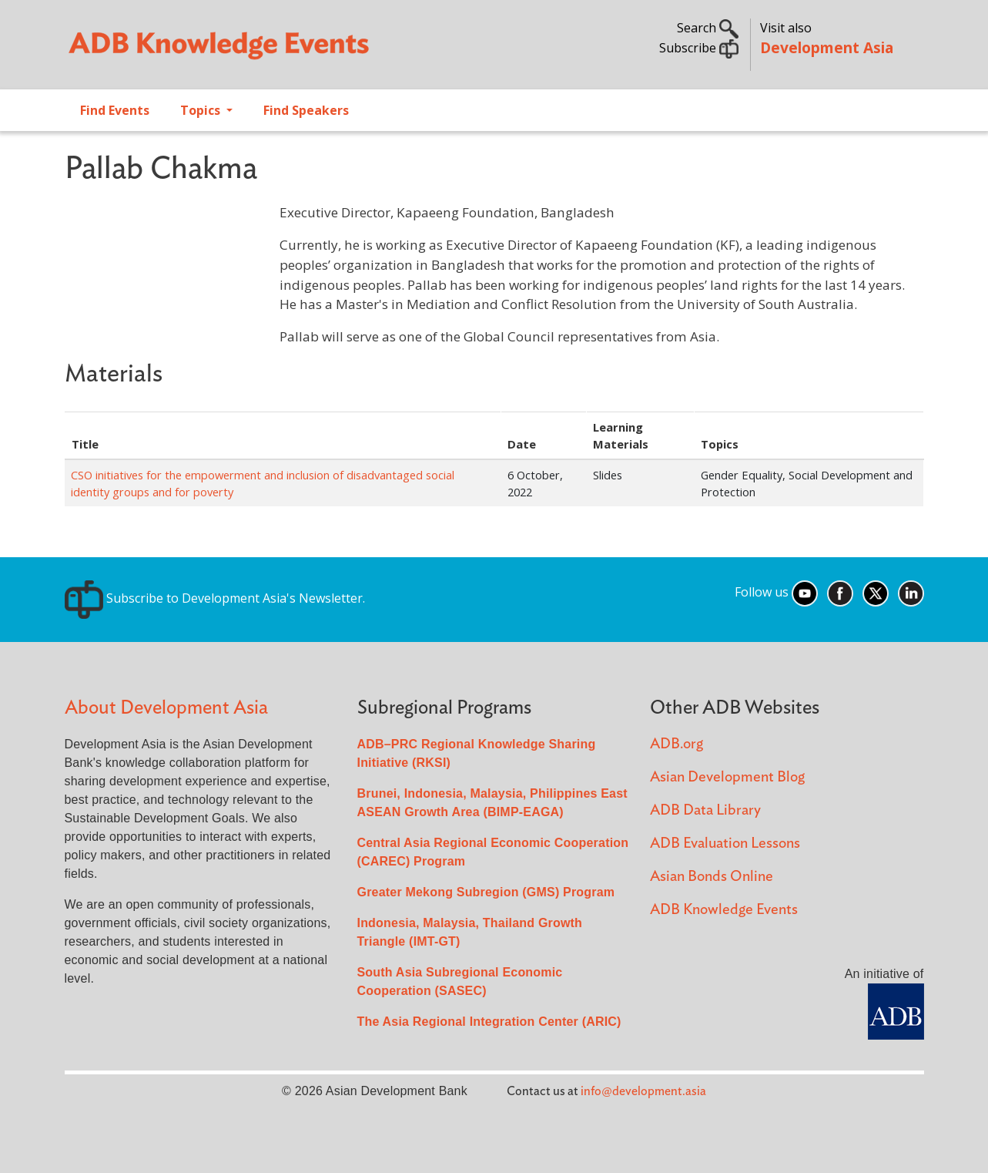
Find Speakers (306, 110)
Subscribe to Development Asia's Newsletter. (215, 598)
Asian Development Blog (727, 777)
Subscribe (698, 47)
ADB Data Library (705, 810)
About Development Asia (166, 708)
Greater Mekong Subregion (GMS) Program (486, 892)
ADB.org (676, 744)
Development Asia (826, 47)
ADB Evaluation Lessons (725, 843)
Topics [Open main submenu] (201, 110)
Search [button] (707, 27)
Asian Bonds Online (711, 876)
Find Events (114, 110)
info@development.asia (643, 1091)
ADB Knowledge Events (724, 909)
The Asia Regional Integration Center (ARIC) (489, 1021)
